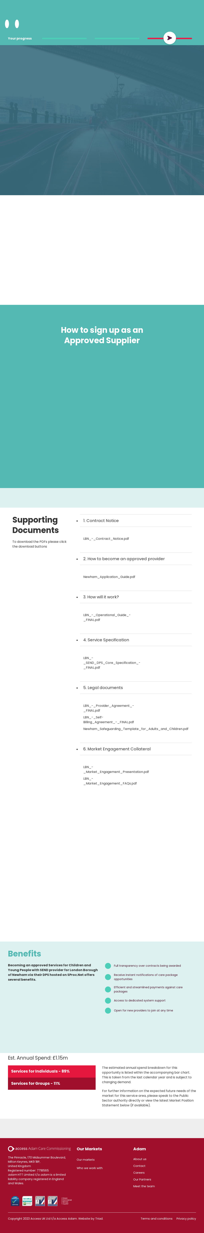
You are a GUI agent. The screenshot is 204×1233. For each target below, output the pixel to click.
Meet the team (144, 1186)
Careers (139, 1173)
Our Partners (142, 1179)
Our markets (86, 1160)
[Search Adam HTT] (7, 24)
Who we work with (90, 1168)
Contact (139, 1166)
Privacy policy (186, 1219)
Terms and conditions (157, 1219)
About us (139, 1159)
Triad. (99, 1219)
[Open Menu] (17, 24)
